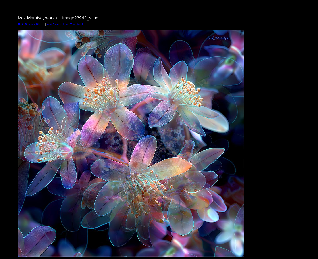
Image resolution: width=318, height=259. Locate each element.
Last (65, 24)
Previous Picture (34, 24)
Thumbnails (77, 24)
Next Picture (53, 24)
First (20, 24)
